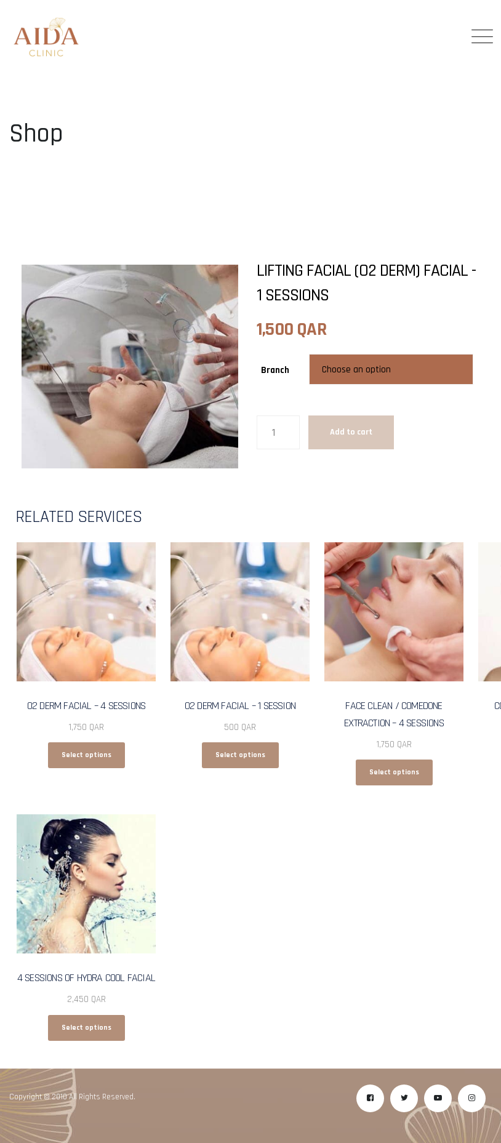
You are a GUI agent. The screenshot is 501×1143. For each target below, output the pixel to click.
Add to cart (351, 432)
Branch (275, 370)
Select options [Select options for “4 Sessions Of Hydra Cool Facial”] (86, 1027)
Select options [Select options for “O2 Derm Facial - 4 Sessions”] (86, 755)
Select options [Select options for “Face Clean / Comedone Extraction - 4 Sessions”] (394, 772)
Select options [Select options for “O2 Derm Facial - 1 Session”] (240, 755)
